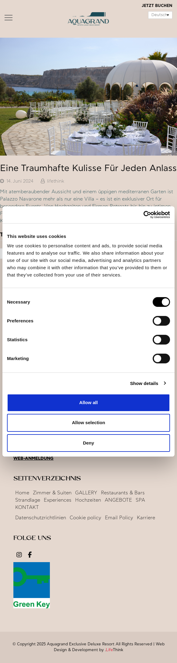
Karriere (146, 517)
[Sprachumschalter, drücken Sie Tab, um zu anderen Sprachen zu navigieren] (160, 15)
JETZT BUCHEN (157, 6)
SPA (140, 500)
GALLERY (86, 492)
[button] (8, 19)
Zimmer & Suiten (52, 492)
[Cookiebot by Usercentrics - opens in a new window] (143, 215)
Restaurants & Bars (123, 492)
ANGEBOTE (118, 500)
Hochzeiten (88, 500)
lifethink (55, 181)
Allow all (88, 402)
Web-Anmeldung (33, 458)
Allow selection (88, 422)
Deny (88, 442)
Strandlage (27, 500)
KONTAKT (27, 507)
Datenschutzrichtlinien (40, 517)
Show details (144, 383)
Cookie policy (85, 517)
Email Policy (119, 517)
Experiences (57, 500)
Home (22, 492)
